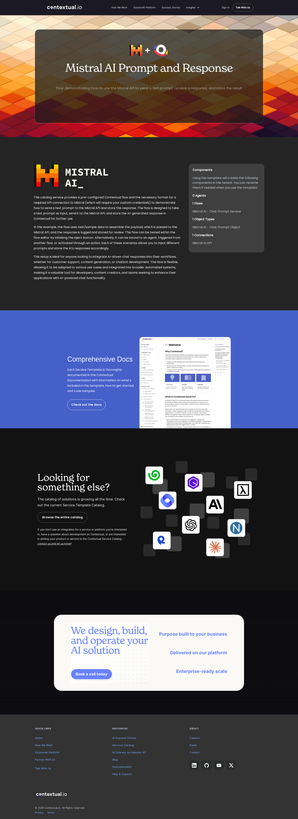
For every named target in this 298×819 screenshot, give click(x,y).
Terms (50, 812)
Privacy (39, 812)
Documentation (122, 766)
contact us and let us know (54, 543)
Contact (194, 752)
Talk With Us (43, 768)
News (193, 745)
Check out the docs (86, 404)
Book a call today (91, 674)
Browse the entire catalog (62, 517)
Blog (115, 759)
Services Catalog (123, 745)
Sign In (225, 7)
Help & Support (122, 774)
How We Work (119, 7)
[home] (64, 7)
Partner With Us (45, 759)
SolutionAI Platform (144, 7)
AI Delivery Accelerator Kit (129, 752)
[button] (193, 8)
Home (38, 737)
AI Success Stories (124, 737)
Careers (194, 737)
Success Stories (171, 7)
